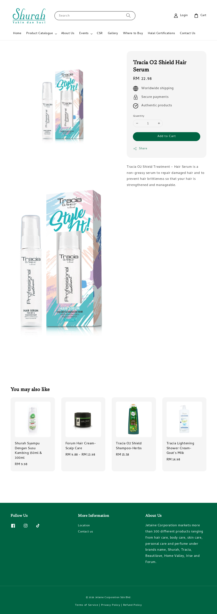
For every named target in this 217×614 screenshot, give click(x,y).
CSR (100, 33)
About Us (67, 33)
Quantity (138, 116)
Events (84, 34)
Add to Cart (166, 136)
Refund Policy (132, 605)
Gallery (113, 33)
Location (84, 526)
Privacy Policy (110, 605)
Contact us (85, 531)
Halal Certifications (161, 33)
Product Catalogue (39, 34)
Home (17, 33)
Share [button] (140, 148)
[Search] (128, 15)
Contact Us (187, 33)
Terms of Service (86, 605)
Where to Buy (133, 33)
